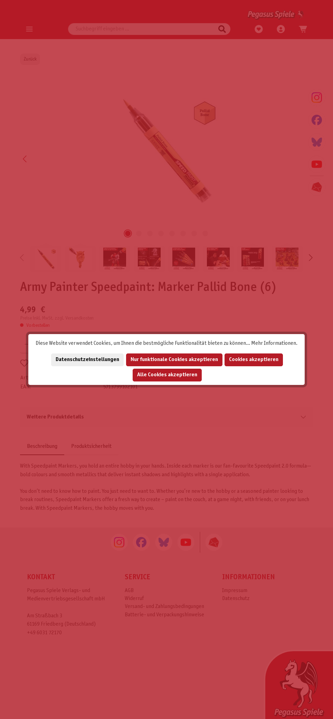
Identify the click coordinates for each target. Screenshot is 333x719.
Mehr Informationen (273, 343)
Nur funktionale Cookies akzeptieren (174, 359)
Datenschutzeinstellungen (87, 359)
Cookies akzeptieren (253, 359)
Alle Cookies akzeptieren (167, 374)
